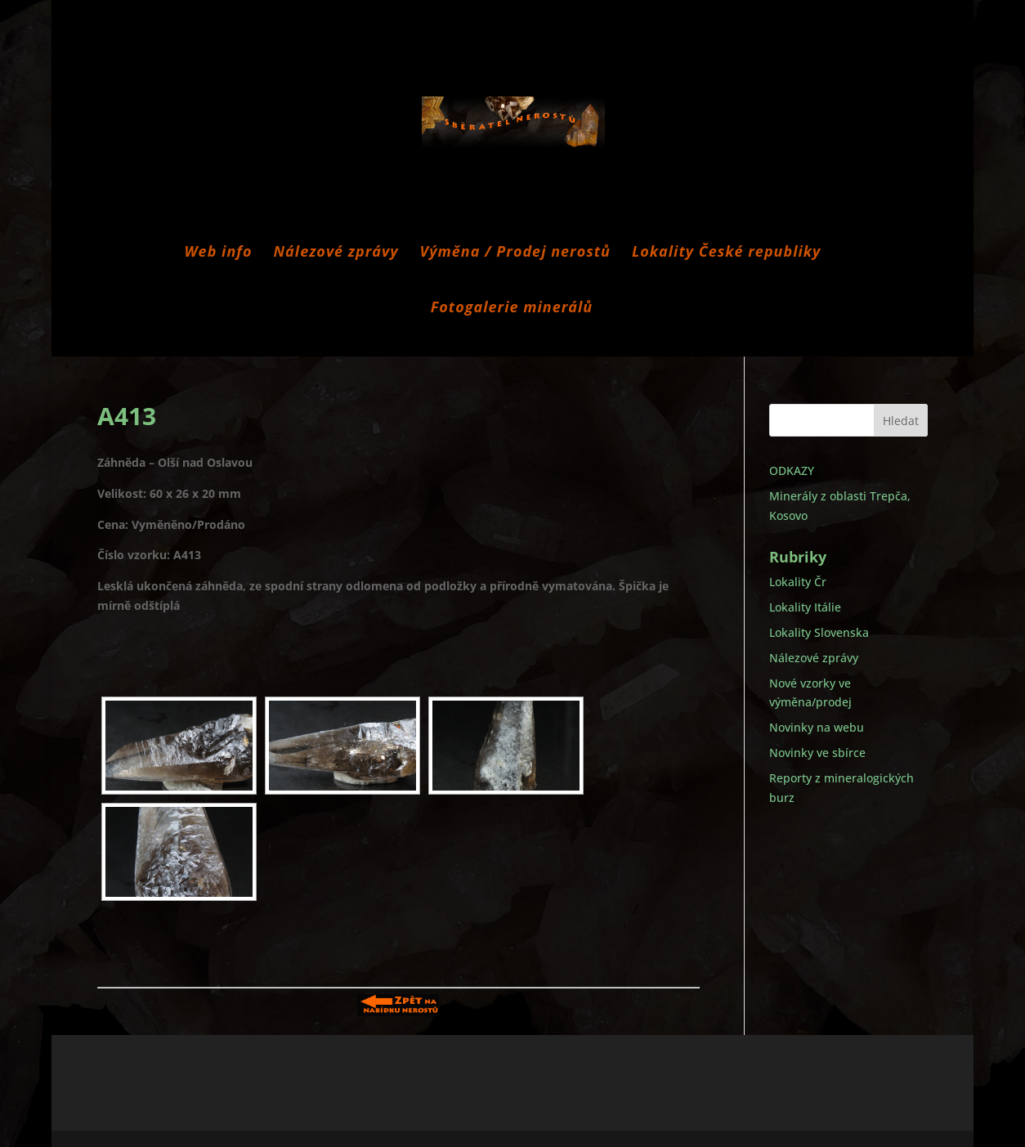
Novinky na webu (816, 727)
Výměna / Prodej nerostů (515, 253)
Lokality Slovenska (819, 632)
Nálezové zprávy (336, 253)
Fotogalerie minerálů (512, 308)
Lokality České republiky (726, 253)
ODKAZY (791, 470)
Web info (219, 253)
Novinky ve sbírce (817, 752)
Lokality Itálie (805, 607)
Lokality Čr (797, 581)
